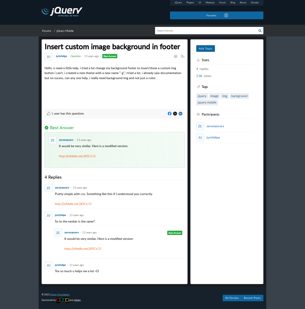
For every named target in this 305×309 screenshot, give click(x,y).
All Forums (232, 298)
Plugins (190, 2)
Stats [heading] (205, 60)
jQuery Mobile (65, 31)
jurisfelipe (61, 56)
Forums (46, 31)
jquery (202, 96)
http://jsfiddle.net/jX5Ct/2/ (77, 156)
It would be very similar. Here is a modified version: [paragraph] (120, 153)
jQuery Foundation (60, 294)
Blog (233, 2)
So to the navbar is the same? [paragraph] (75, 221)
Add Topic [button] (205, 48)
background (239, 96)
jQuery (178, 2)
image (214, 96)
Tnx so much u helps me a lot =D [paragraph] (77, 271)
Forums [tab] (211, 15)
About (243, 2)
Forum (222, 2)
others (77, 300)
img (224, 96)
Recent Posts (252, 298)
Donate (255, 2)
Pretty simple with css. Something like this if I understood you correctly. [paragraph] (120, 199)
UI (200, 2)
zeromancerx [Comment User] (66, 140)
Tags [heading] (205, 87)
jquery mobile (207, 102)
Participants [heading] (210, 114)
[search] (209, 30)
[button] (226, 15)
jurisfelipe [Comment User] (60, 215)
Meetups (210, 2)
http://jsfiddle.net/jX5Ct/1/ (73, 204)
